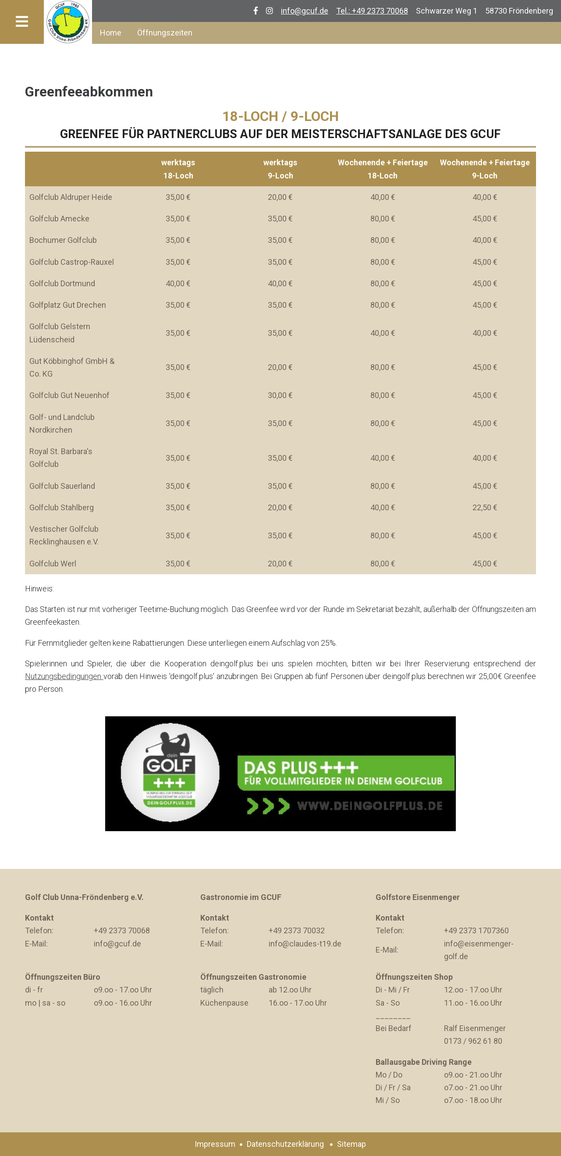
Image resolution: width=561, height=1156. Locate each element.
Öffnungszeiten (164, 32)
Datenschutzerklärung (285, 1144)
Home (110, 32)
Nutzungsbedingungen (64, 676)
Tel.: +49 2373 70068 (372, 10)
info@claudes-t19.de (305, 943)
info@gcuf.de (304, 10)
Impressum (215, 1144)
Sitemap (351, 1144)
